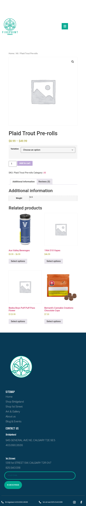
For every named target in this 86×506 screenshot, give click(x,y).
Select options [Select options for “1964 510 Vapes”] (54, 261)
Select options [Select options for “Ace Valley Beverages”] (18, 261)
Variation (15, 149)
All (17, 53)
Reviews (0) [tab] (44, 181)
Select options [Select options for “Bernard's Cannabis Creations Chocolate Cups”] (54, 321)
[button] (72, 61)
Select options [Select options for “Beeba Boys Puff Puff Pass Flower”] (18, 321)
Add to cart (24, 163)
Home (11, 53)
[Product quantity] (13, 164)
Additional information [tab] (24, 181)
